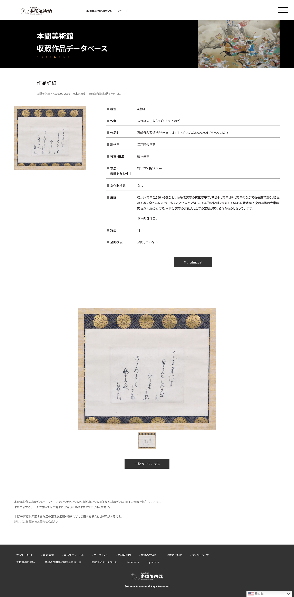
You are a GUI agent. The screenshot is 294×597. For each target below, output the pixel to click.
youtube (154, 562)
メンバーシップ (200, 555)
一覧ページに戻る (147, 463)
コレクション (101, 555)
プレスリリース (24, 555)
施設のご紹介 (148, 555)
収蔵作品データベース (104, 562)
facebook (133, 562)
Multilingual (193, 262)
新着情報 (48, 555)
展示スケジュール (74, 555)
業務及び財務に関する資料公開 (63, 562)
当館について (174, 555)
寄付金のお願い (25, 562)
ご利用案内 (124, 555)
